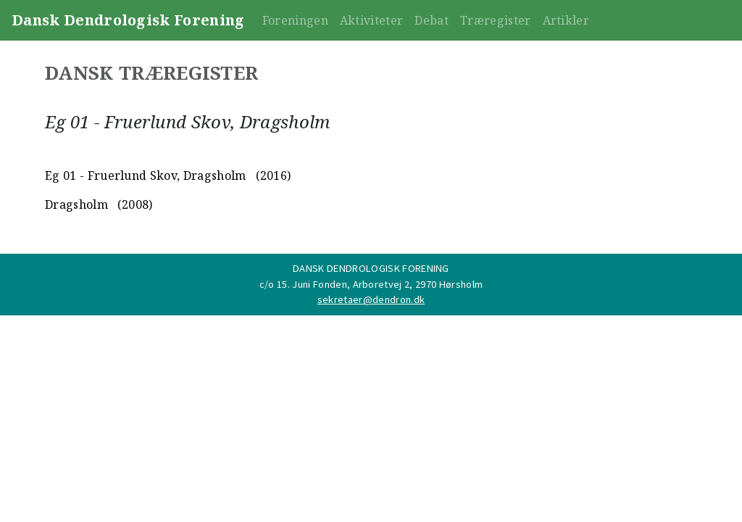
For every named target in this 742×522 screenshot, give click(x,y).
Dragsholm (76, 204)
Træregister (495, 20)
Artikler (566, 20)
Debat (431, 20)
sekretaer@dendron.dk (371, 299)
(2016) (270, 175)
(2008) (132, 204)
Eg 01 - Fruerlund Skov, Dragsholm (145, 175)
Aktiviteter (372, 20)
